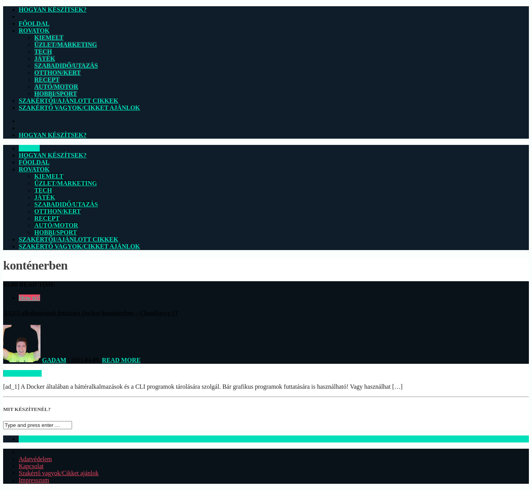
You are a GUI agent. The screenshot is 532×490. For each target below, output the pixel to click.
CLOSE (29, 148)
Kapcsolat (31, 466)
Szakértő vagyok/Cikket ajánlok (79, 107)
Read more (121, 360)
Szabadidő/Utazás (66, 65)
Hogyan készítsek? (52, 9)
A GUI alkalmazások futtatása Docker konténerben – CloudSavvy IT (90, 313)
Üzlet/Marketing (65, 44)
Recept (47, 79)
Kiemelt (48, 37)
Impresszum (34, 480)
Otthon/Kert (57, 72)
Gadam (54, 360)
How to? (29, 297)
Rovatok (34, 30)
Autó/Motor (56, 86)
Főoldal (34, 23)
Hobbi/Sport (55, 93)
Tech (43, 51)
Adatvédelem (35, 459)
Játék (44, 58)
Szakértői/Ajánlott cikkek (68, 100)
